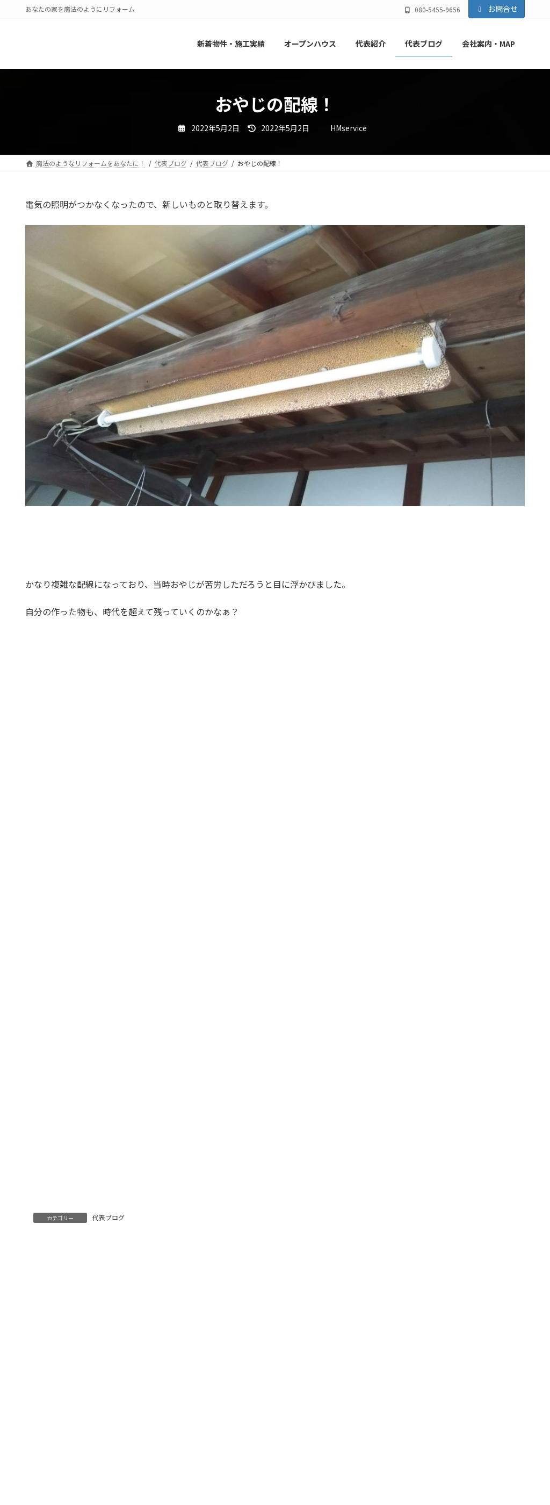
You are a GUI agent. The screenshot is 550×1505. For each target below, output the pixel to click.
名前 (39, 1458)
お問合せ (496, 8)
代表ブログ (108, 1217)
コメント (47, 1313)
